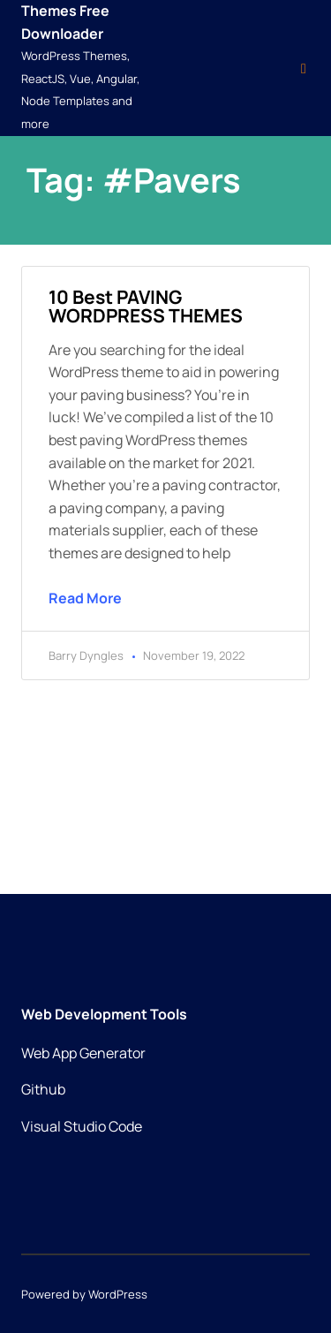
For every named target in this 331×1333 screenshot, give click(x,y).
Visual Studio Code (81, 1126)
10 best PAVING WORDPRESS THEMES (146, 306)
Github (43, 1089)
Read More (85, 598)
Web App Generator (83, 1053)
